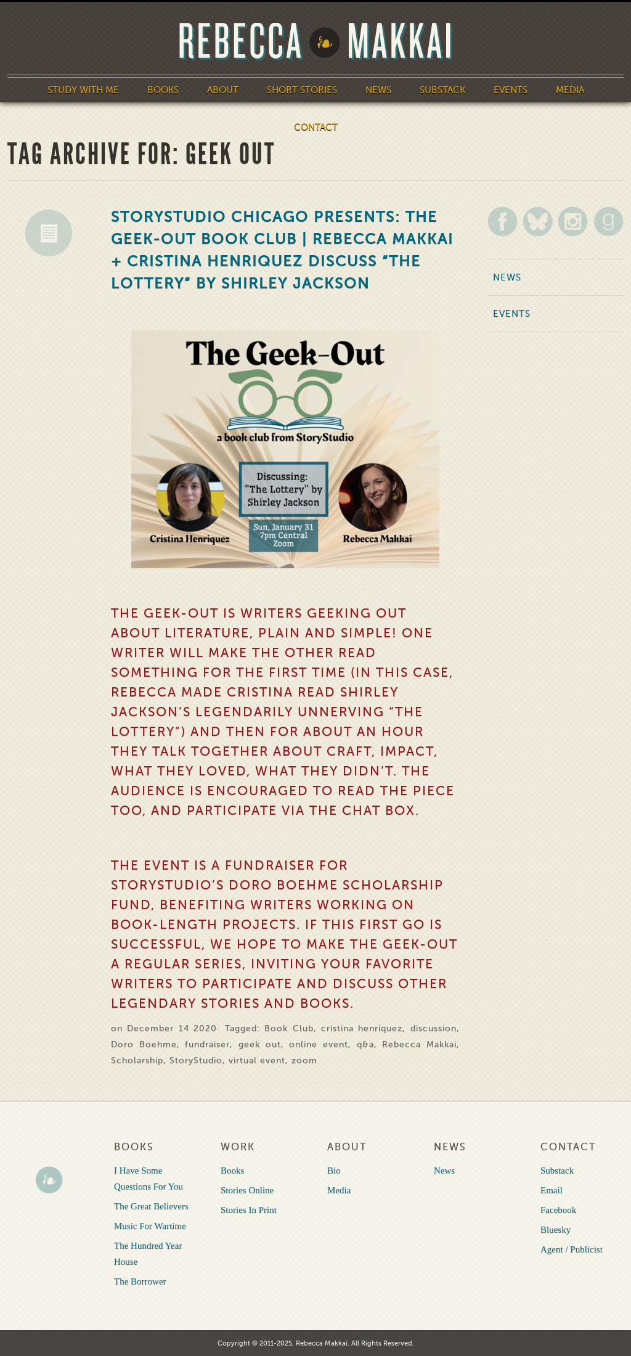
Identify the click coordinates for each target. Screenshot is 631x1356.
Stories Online (247, 1190)
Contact (316, 127)
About (222, 90)
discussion (433, 1028)
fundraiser (207, 1044)
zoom (304, 1060)
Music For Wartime (150, 1226)
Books (163, 90)
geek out (259, 1044)
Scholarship (137, 1060)
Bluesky (555, 1230)
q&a (365, 1044)
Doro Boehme (144, 1044)
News (378, 90)
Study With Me (83, 90)
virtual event (257, 1060)
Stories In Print (249, 1210)
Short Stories (302, 90)
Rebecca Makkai (419, 1044)
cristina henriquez (361, 1028)
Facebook (558, 1210)
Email (551, 1190)
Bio (334, 1170)
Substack (442, 90)
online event (318, 1044)
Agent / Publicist (571, 1249)
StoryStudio (195, 1060)
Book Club (288, 1028)
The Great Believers (151, 1206)
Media (570, 90)
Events (510, 90)
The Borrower (140, 1281)
